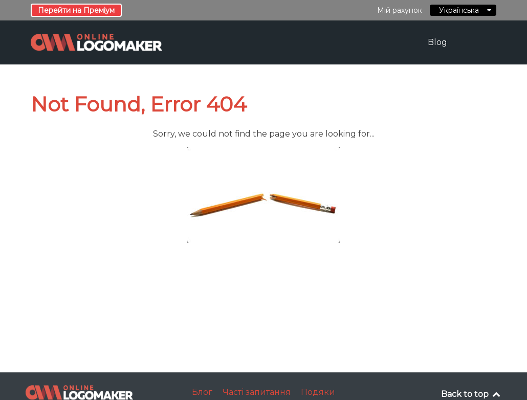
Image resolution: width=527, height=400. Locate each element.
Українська (463, 10)
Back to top (471, 394)
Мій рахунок (399, 10)
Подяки (318, 392)
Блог (202, 392)
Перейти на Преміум (76, 10)
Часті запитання (257, 392)
